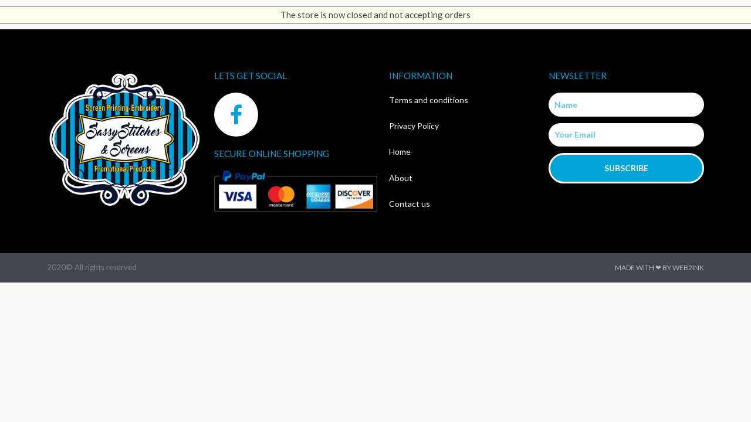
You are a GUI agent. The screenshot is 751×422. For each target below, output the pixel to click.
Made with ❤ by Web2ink (659, 267)
